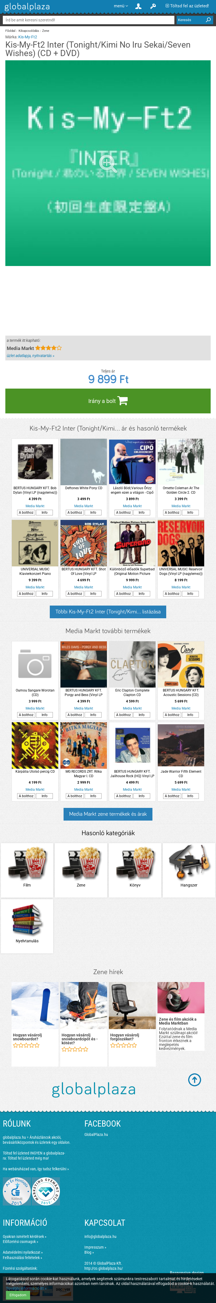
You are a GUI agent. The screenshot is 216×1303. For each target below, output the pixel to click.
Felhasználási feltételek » (22, 1257)
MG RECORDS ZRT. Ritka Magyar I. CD (84, 774)
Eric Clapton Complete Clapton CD (132, 692)
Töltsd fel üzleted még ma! (28, 1158)
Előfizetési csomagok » (20, 1241)
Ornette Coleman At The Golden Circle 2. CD (181, 490)
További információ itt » (26, 1288)
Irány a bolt (108, 400)
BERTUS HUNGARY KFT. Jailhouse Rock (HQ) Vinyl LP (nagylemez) (132, 774)
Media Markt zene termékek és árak (108, 814)
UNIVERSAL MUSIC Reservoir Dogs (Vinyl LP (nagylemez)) (180, 571)
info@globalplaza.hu (100, 1236)
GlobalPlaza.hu (96, 1134)
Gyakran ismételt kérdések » (24, 1236)
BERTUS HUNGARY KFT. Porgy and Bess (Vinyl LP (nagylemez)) (84, 692)
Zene (45, 31)
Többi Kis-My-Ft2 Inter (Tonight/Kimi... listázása (108, 612)
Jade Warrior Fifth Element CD (181, 774)
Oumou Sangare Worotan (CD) (35, 692)
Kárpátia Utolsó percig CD (35, 772)
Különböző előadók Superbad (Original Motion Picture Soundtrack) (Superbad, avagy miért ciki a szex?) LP (132, 571)
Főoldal (10, 31)
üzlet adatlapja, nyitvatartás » (30, 355)
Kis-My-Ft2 (27, 37)
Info (45, 513)
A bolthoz (26, 513)
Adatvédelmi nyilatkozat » (23, 1252)
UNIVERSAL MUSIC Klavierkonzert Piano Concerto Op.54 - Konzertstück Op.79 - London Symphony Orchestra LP (35, 571)
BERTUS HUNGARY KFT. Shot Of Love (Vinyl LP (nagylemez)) (84, 571)
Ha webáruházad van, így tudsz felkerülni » (36, 1169)
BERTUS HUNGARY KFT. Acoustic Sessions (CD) (181, 692)
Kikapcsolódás (29, 31)
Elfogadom (18, 1295)
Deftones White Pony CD (83, 488)
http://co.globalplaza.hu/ (103, 1268)
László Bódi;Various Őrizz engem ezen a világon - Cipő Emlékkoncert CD (132, 490)
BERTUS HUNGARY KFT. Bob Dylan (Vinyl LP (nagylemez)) (35, 490)
